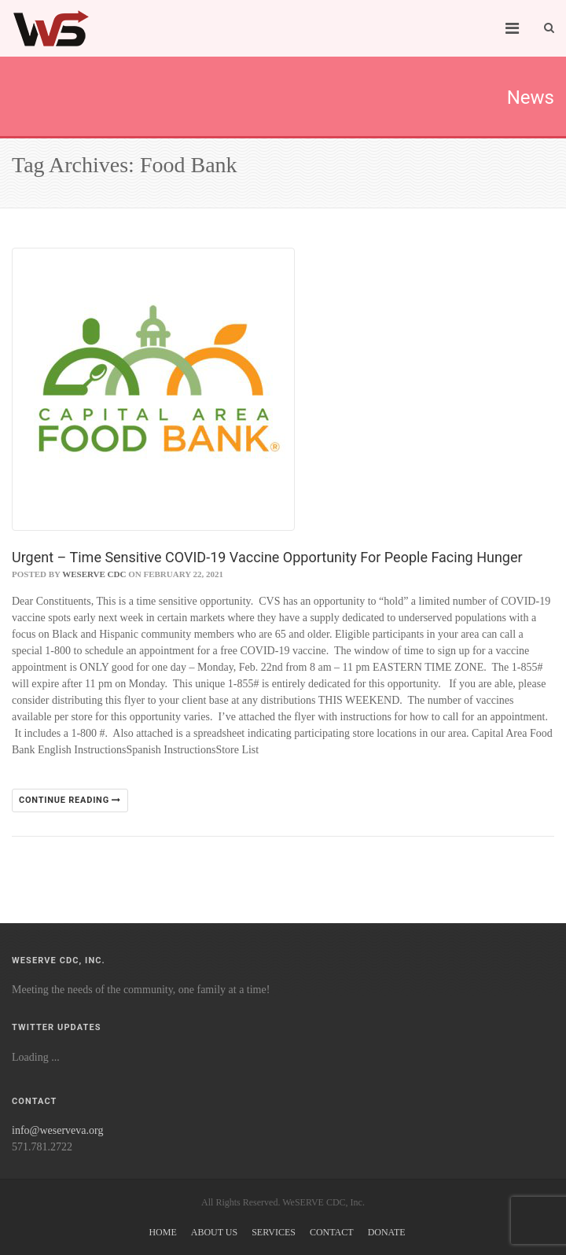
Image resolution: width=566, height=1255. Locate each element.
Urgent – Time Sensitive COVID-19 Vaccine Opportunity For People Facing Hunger (267, 557)
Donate (387, 1232)
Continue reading (70, 800)
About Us (214, 1232)
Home (162, 1232)
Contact (332, 1232)
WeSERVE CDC (94, 574)
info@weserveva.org (57, 1130)
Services (274, 1232)
